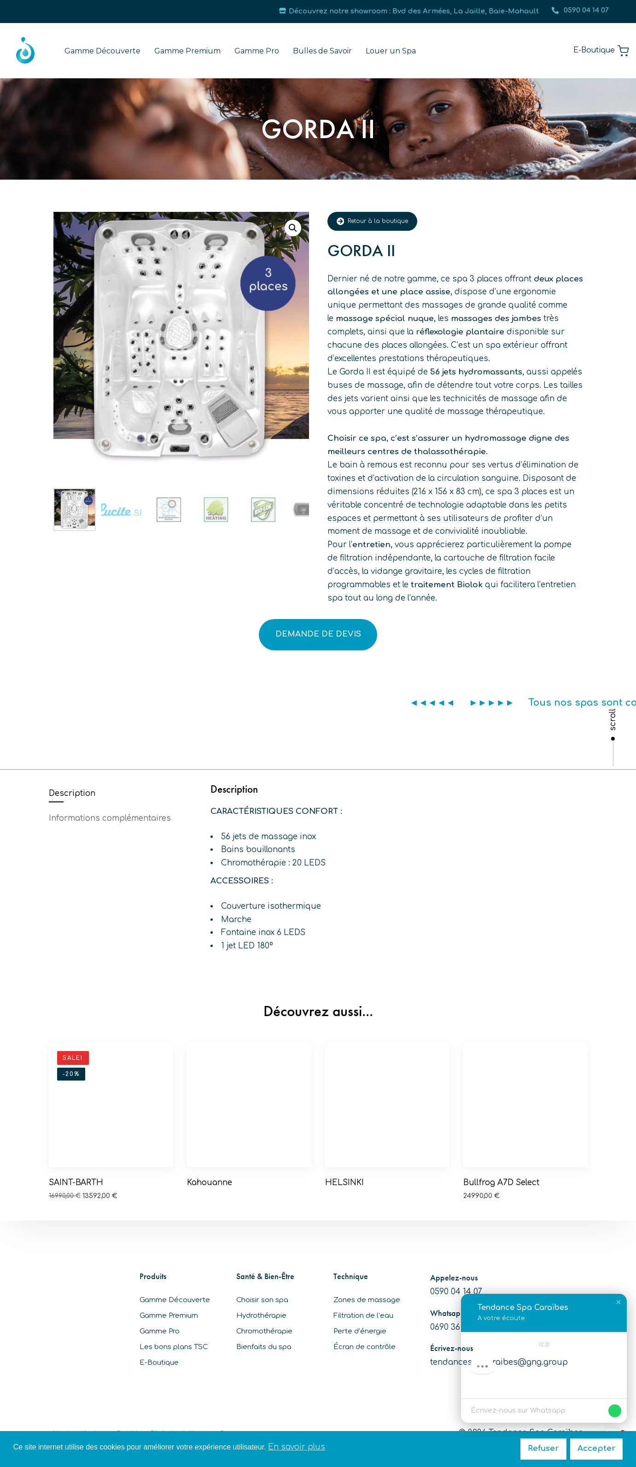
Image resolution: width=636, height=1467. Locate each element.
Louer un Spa (391, 51)
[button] (293, 228)
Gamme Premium (187, 51)
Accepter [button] (597, 1448)
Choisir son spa (262, 1300)
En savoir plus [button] (296, 1447)
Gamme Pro (256, 51)
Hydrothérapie (261, 1316)
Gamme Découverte (102, 51)
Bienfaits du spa (264, 1347)
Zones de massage (366, 1300)
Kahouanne (209, 1182)
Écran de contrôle (364, 1347)
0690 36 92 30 (456, 1327)
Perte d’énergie (359, 1331)
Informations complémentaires (110, 818)
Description (72, 793)
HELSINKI (344, 1182)
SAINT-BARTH (76, 1182)
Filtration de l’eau (363, 1316)
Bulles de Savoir (322, 51)
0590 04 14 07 (580, 10)
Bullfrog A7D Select (501, 1182)
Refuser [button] (543, 1448)
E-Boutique (159, 1363)
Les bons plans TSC (174, 1347)
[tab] (123, 794)
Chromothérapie (264, 1331)
